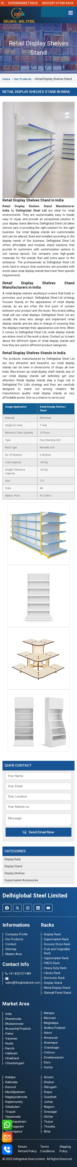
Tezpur (48, 1121)
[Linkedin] (38, 908)
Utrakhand (12, 1058)
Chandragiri (51, 1047)
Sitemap (10, 949)
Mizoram (50, 1018)
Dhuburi (49, 1082)
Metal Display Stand (57, 988)
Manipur (49, 1013)
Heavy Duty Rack (55, 968)
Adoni (48, 1033)
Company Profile (16, 934)
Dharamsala (13, 1019)
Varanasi (11, 1038)
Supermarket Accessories (21, 880)
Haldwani (11, 1053)
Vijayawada (13, 1116)
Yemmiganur (13, 1131)
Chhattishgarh (14, 1063)
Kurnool (10, 1087)
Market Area (13, 954)
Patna (9, 1033)
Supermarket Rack (26, 3)
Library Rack (52, 973)
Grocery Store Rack (61, 3)
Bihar (47, 1131)
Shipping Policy (65, 1149)
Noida (9, 1043)
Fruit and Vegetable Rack (57, 951)
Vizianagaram (14, 1126)
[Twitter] (17, 908)
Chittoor (49, 1052)
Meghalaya (51, 1023)
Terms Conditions (47, 1149)
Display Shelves (15, 873)
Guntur (48, 1067)
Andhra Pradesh (55, 1028)
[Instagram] (27, 908)
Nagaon (49, 1107)
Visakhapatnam (15, 1121)
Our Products (23, 79)
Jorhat (48, 1102)
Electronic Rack (54, 978)
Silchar (48, 1116)
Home (6, 79)
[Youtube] (48, 908)
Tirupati (10, 1112)
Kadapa (10, 1077)
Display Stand (13, 866)
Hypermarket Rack (56, 958)
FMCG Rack (52, 963)
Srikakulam (12, 1107)
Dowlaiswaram (54, 1057)
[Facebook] (6, 908)
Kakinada (11, 1082)
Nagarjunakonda (16, 1097)
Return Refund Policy (27, 1149)
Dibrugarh (50, 1087)
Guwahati (50, 1097)
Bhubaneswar (14, 1024)
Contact (10, 944)
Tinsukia (49, 1126)
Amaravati (51, 1038)
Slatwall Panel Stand (57, 993)
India (8, 1014)
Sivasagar (50, 1112)
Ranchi (9, 1048)
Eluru (47, 1062)
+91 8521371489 (18, 973)
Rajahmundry (14, 1102)
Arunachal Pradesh (18, 1029)
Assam (49, 1077)
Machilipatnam (15, 1092)
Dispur (48, 1092)
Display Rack (13, 859)
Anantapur (51, 1042)
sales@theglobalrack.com (20, 980)
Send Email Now (38, 832)
